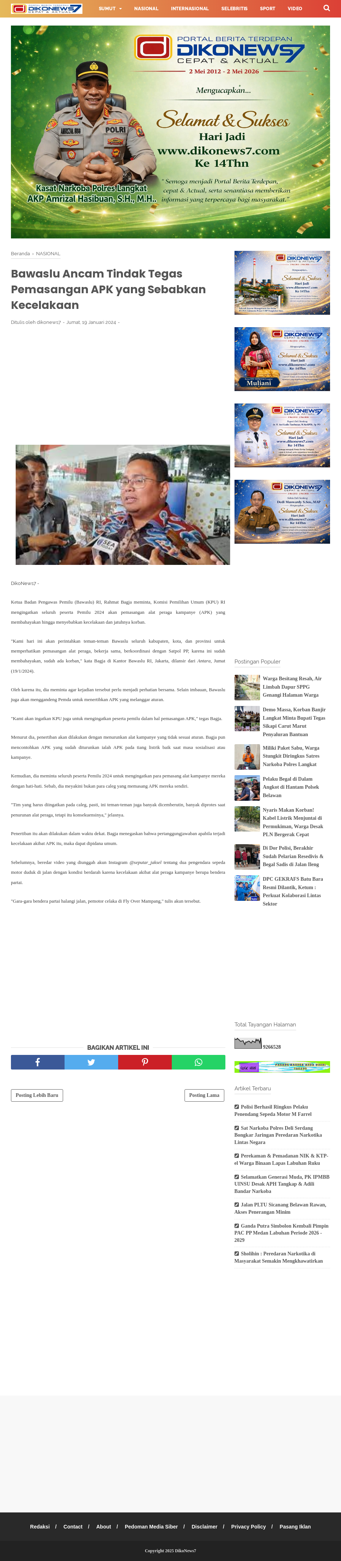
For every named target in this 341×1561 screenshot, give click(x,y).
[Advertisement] (118, 385)
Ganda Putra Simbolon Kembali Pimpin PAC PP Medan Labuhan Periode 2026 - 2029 (282, 1233)
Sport (267, 8)
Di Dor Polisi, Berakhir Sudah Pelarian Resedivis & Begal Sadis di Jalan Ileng (293, 856)
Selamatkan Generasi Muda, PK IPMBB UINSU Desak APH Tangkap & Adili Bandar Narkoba (282, 1184)
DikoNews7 (185, 1550)
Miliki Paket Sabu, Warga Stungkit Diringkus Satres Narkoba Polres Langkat (291, 756)
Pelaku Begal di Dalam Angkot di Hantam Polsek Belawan (291, 787)
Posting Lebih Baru (37, 1095)
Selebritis (234, 8)
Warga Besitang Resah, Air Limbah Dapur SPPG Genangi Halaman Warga (292, 687)
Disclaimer (204, 1527)
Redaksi (40, 1527)
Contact (72, 1527)
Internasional (190, 8)
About (103, 1527)
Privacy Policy (248, 1527)
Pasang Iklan (295, 1527)
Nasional (146, 8)
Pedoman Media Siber (151, 1527)
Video (295, 8)
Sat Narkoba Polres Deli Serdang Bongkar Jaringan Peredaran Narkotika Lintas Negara (278, 1135)
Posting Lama (204, 1095)
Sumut (107, 8)
